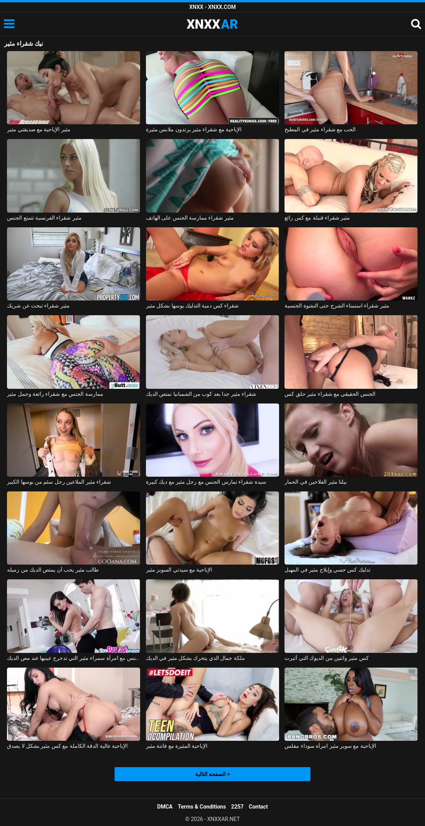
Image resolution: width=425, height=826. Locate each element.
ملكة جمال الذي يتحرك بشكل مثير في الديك (195, 658)
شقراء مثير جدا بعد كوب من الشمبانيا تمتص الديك (201, 394)
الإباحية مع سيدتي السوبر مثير (179, 570)
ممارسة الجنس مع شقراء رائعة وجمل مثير (55, 394)
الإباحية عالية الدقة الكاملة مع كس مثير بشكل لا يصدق (67, 746)
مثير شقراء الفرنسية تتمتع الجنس (44, 218)
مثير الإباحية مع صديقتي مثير (38, 129)
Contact (258, 807)
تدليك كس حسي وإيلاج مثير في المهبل (327, 570)
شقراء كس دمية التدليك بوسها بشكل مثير (192, 305)
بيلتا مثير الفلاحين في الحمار (315, 482)
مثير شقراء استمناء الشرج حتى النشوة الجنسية (336, 305)
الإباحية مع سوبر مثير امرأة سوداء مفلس (330, 746)
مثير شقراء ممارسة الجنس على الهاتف (190, 218)
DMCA (165, 807)
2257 (237, 807)
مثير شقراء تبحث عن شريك (38, 305)
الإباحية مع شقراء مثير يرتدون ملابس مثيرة (194, 129)
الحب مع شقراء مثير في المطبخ (320, 129)
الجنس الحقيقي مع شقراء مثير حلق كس (329, 394)
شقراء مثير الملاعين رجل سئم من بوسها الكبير (59, 482)
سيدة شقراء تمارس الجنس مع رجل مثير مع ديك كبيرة (206, 482)
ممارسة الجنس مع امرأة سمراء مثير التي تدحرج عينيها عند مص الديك (73, 658)
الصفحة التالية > (212, 774)
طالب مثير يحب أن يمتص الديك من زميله (53, 570)
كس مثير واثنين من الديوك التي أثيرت (326, 658)
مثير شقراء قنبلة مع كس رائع (317, 218)
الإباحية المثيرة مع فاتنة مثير (177, 746)
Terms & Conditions (202, 807)
